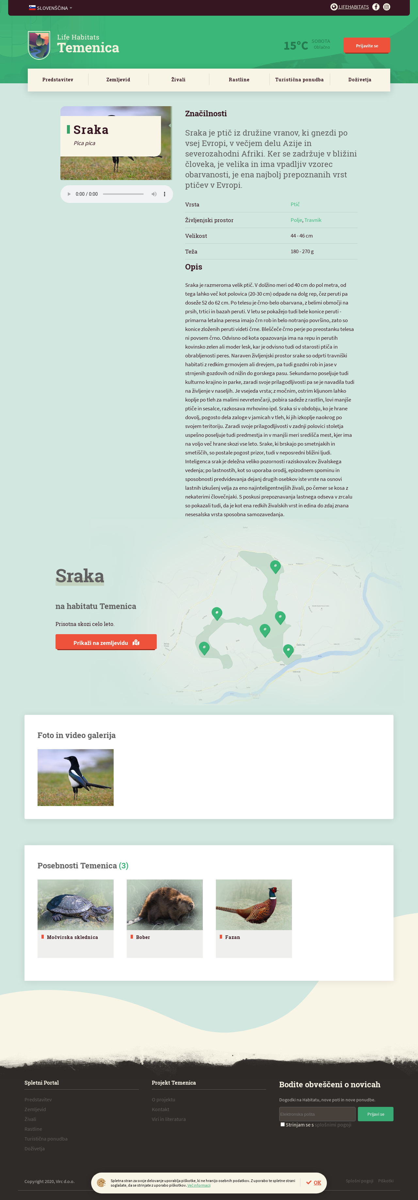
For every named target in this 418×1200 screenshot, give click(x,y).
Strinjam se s (316, 1124)
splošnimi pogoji (333, 1124)
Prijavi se (375, 1114)
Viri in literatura (169, 1118)
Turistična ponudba (299, 79)
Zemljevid (118, 79)
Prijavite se (367, 46)
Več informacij (199, 1185)
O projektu (163, 1099)
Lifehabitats (349, 6)
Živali (178, 79)
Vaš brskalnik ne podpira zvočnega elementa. (116, 194)
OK (317, 1182)
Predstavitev (57, 79)
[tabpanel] (75, 918)
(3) (123, 865)
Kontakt (160, 1109)
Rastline (239, 79)
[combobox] (51, 7)
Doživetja (360, 79)
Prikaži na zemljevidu (106, 643)
